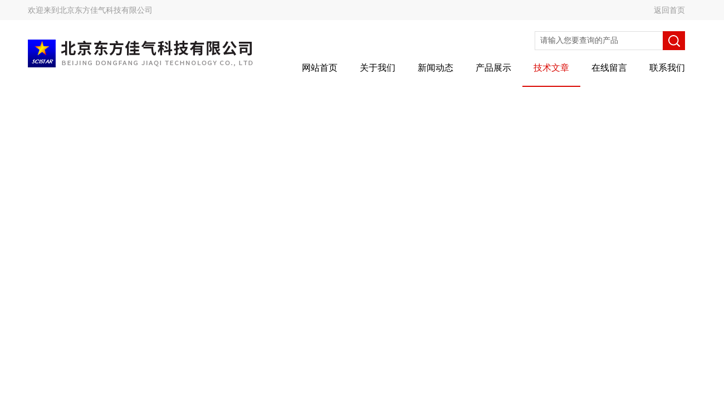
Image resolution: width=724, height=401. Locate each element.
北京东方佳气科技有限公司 (106, 10)
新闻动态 (435, 67)
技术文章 (551, 67)
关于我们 (377, 67)
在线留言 (609, 67)
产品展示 (493, 67)
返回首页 (669, 10)
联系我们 (667, 67)
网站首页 (319, 67)
